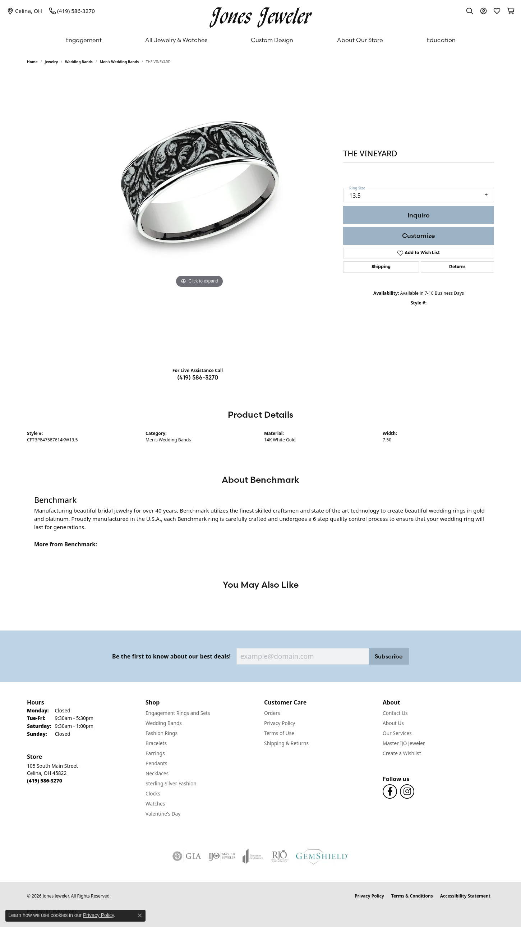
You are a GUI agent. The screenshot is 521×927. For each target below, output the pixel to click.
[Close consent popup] (140, 915)
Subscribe (389, 656)
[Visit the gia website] (186, 856)
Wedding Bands (79, 61)
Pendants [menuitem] (156, 763)
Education (441, 39)
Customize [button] (418, 235)
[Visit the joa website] (253, 856)
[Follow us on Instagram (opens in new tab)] (407, 791)
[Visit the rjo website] (280, 856)
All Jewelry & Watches (176, 39)
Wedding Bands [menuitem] (164, 723)
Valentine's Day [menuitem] (163, 813)
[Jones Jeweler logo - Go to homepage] (260, 15)
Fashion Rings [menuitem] (161, 733)
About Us (393, 723)
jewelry (51, 61)
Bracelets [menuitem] (156, 743)
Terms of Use (279, 733)
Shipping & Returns (286, 743)
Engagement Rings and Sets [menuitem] (178, 713)
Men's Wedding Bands (119, 61)
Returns (457, 267)
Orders (272, 713)
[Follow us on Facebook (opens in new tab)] (390, 791)
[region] (199, 218)
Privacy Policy (279, 723)
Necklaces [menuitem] (157, 773)
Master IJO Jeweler (404, 743)
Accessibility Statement (465, 896)
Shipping (381, 267)
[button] (469, 11)
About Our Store (360, 39)
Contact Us (395, 713)
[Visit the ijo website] (221, 856)
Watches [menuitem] (155, 803)
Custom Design (272, 39)
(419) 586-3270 (197, 377)
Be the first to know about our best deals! (171, 656)
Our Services (397, 733)
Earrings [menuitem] (155, 753)
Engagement (83, 39)
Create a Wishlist (402, 753)
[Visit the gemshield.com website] (322, 856)
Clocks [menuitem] (153, 793)
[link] (24, 11)
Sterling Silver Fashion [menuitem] (171, 783)
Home (32, 61)
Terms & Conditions (412, 896)
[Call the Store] (44, 780)
